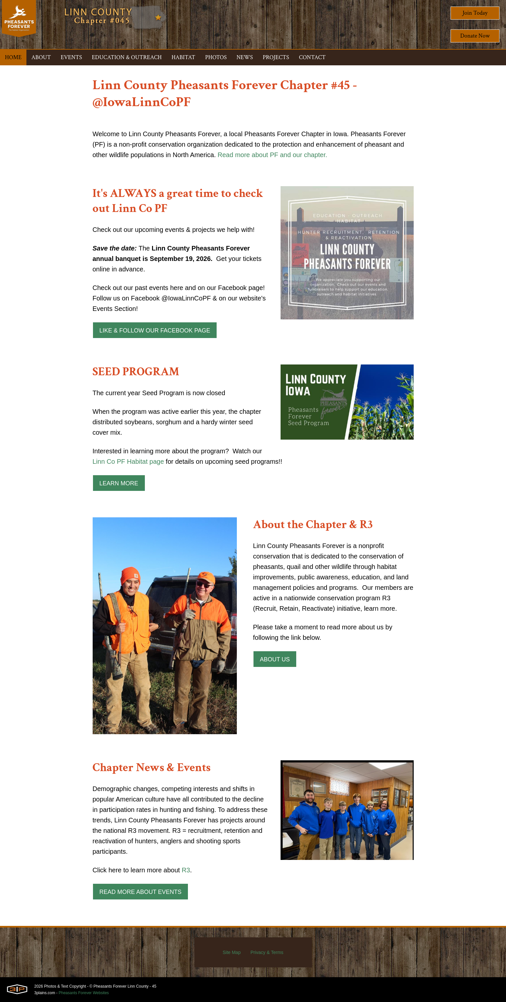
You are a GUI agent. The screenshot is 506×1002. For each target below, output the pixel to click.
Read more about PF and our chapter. (272, 154)
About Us (275, 659)
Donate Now (475, 36)
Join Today (475, 13)
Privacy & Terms (267, 952)
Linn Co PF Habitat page (128, 461)
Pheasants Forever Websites (84, 993)
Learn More (119, 483)
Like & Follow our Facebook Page (155, 330)
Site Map (231, 952)
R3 (186, 870)
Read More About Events (141, 892)
